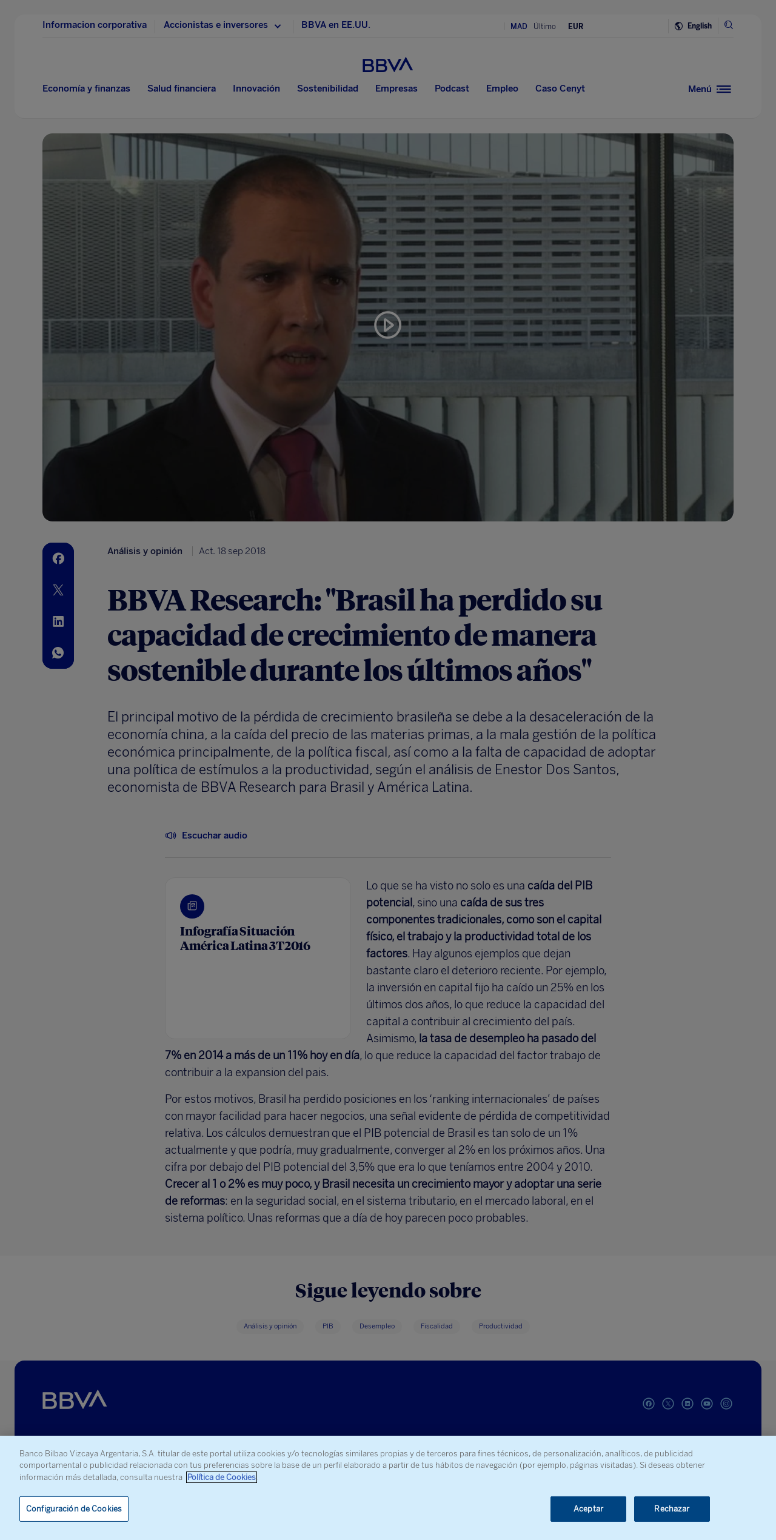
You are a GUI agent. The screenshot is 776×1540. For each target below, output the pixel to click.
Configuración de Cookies (74, 1508)
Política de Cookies (221, 1477)
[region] (388, 1488)
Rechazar (671, 1508)
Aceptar (588, 1508)
